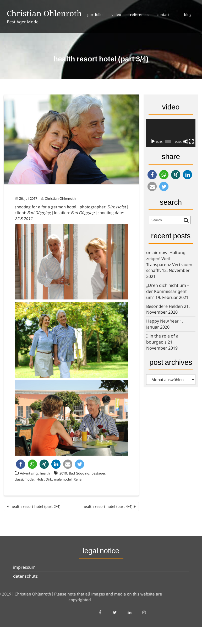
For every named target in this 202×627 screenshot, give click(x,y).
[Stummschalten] (185, 141)
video (116, 14)
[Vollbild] (191, 141)
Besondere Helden (164, 306)
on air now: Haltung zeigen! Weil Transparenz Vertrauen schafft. (169, 261)
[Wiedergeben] (153, 141)
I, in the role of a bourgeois (162, 339)
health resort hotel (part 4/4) (107, 506)
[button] (20, 464)
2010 (63, 473)
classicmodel (24, 479)
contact (163, 14)
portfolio (94, 14)
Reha (77, 479)
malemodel (63, 479)
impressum (24, 567)
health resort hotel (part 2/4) (35, 506)
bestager (98, 473)
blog (188, 14)
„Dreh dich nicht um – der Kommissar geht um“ (167, 291)
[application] (170, 133)
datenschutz (25, 576)
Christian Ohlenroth (44, 13)
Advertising (29, 473)
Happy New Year (162, 321)
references (139, 14)
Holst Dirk (44, 479)
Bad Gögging (79, 473)
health (45, 473)
